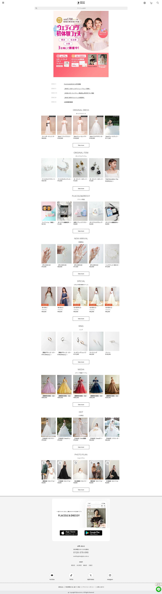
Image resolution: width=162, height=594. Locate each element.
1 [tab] (77, 80)
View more (81, 145)
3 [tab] (80, 80)
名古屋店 (79, 565)
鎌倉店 (85, 565)
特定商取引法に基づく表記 (72, 587)
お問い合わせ (100, 587)
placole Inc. (80, 592)
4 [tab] (81, 80)
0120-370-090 (81, 552)
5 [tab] (83, 80)
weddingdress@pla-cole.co (81, 556)
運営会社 (60, 587)
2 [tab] (78, 80)
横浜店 (73, 565)
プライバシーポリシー (88, 587)
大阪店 (90, 565)
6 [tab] (84, 80)
